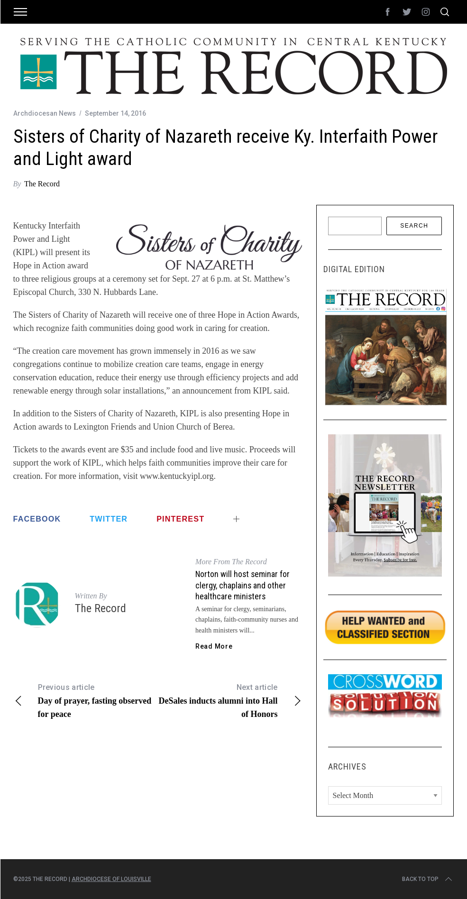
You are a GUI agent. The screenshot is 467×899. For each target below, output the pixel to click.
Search (414, 225)
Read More (213, 646)
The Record (42, 184)
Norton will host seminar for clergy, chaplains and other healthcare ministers (242, 585)
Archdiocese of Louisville (111, 879)
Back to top (428, 879)
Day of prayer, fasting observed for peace (85, 700)
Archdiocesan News (44, 113)
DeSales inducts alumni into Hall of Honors (229, 700)
